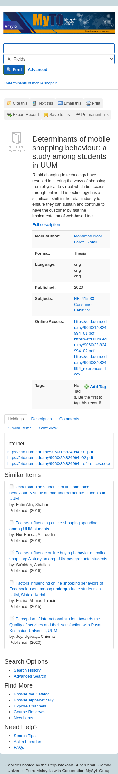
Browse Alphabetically (33, 700)
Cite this (20, 103)
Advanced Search (30, 676)
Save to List (60, 114)
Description (41, 418)
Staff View (48, 428)
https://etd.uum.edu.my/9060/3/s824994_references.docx (59, 463)
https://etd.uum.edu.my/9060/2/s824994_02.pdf (90, 345)
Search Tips (25, 735)
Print (96, 103)
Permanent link (95, 114)
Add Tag (95, 386)
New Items (23, 717)
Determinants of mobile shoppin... (32, 83)
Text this (45, 103)
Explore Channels (30, 706)
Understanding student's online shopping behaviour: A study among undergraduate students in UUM (57, 493)
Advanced (37, 69)
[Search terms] (59, 48)
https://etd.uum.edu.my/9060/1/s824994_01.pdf (90, 327)
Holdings (16, 418)
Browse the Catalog (31, 694)
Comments (69, 418)
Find (14, 69)
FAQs (19, 747)
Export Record (26, 114)
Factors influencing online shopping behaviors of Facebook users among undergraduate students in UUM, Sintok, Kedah (56, 589)
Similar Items (19, 428)
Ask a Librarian (27, 741)
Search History (27, 670)
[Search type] (59, 59)
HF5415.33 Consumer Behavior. (84, 304)
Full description (46, 224)
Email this (72, 103)
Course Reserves (29, 711)
